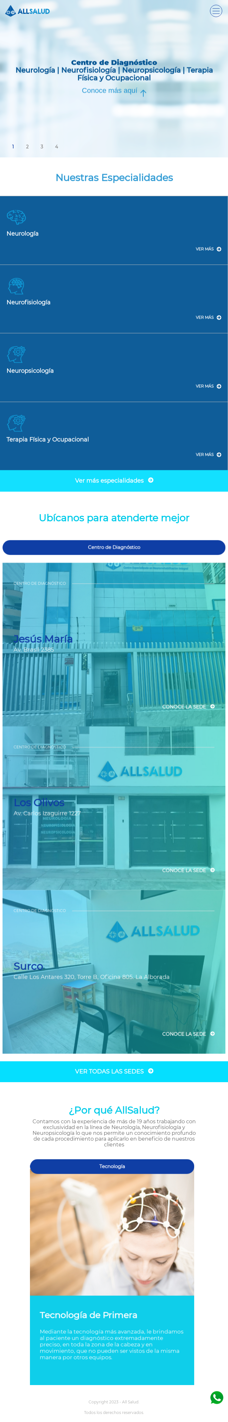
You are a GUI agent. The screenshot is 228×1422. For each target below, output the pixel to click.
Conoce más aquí (109, 90)
